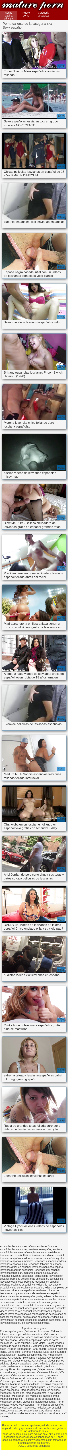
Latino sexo (13, 1351)
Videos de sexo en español (15, 1345)
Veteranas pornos (10, 1381)
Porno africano (22, 1343)
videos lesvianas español (47, 1311)
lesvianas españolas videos (50, 1261)
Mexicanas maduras (34, 1357)
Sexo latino (49, 1351)
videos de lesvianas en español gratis (21, 1296)
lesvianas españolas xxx (13, 1264)
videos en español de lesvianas (28, 1305)
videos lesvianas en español (16, 1311)
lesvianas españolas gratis (49, 1258)
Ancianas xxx (14, 1410)
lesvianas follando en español (45, 1264)
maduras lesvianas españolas (16, 1275)
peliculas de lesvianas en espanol (29, 1278)
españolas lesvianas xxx (13, 1249)
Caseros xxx (17, 1337)
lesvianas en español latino (15, 1255)
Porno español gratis (12, 1331)
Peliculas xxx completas (34, 1381)
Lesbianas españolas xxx (32, 1354)
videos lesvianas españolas (15, 1314)
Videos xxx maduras (20, 1348)
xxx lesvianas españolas (35, 1322)
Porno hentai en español (49, 1404)
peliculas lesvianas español (15, 1284)
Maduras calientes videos (22, 1413)
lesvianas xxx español (47, 1269)
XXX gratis (11, 1387)
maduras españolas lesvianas (40, 1272)
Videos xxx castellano (12, 1392)
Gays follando (41, 1363)
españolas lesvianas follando (40, 1246)
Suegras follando (34, 1366)
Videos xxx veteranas (22, 1404)
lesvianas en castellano (46, 1252)
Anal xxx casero (36, 1375)
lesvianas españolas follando (16, 1258)
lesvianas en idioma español (48, 1255)
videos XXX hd (47, 1378)
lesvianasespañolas (11, 1272)
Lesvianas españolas (32, 6)
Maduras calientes (36, 1392)
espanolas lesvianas (11, 1246)
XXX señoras (39, 1360)
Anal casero (40, 1348)
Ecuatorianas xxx (33, 1410)
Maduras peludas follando (24, 1384)
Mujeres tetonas (26, 1372)
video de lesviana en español (26, 1287)
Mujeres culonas (50, 1390)
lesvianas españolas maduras (16, 1261)
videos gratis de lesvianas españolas (46, 1308)
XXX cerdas (15, 1357)
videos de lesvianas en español (42, 1293)
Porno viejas (39, 1343)
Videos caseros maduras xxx (42, 1337)
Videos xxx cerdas (10, 1401)
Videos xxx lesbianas (37, 1331)
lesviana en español (40, 1249)
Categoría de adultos (44, 14)
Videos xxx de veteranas (24, 1378)
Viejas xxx (5, 1360)
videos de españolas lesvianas (29, 1290)
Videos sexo (54, 1387)
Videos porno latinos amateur (26, 1334)
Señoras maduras (32, 1351)
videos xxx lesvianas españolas (43, 1319)
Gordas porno (55, 1357)
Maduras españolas (44, 1345)
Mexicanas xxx (20, 1395)
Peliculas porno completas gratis (42, 1398)
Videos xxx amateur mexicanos (17, 1407)
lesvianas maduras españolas (16, 1269)
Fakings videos (55, 1343)
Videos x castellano (20, 1363)
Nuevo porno (26, 14)
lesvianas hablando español (47, 1267)
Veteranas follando (47, 1372)
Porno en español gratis (32, 1387)
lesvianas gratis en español (15, 1267)
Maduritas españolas (30, 1340)
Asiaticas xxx (15, 1366)
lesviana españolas (21, 1252)
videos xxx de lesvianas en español (30, 1316)
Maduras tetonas (30, 1390)
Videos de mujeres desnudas (39, 1401)
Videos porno (18, 1375)
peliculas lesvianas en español (41, 1281)
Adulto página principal (8, 15)
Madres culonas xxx (11, 1398)
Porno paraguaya (27, 1369)
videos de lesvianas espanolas (39, 1299)
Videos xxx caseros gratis (44, 1395)
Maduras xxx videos (49, 1413)
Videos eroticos (21, 1360)
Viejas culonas (46, 1369)
